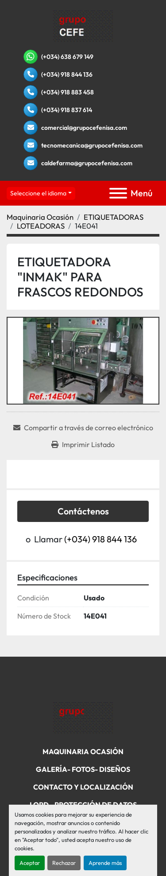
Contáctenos (83, 511)
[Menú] (118, 193)
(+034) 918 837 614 (66, 110)
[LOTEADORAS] (41, 225)
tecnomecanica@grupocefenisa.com (92, 145)
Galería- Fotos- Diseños (83, 769)
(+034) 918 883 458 (67, 92)
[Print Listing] (83, 444)
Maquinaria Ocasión (83, 751)
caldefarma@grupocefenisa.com (86, 163)
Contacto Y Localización (83, 787)
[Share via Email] (83, 427)
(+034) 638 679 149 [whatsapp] (67, 57)
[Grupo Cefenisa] (83, 716)
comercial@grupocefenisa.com (84, 128)
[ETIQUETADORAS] (113, 217)
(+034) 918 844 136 (67, 74)
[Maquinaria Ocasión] (40, 217)
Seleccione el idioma (38, 193)
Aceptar (29, 862)
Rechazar (64, 862)
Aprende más (105, 862)
